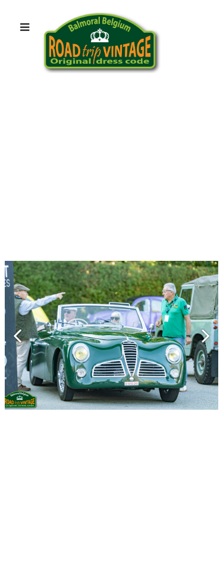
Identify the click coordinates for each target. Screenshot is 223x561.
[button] (17, 335)
